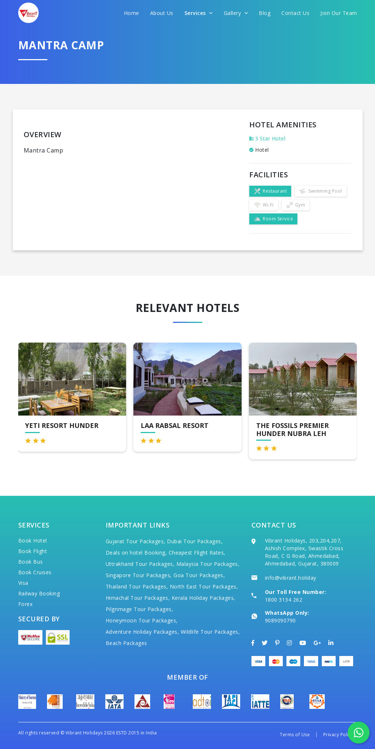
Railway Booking (39, 593)
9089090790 (280, 620)
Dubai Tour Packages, (195, 541)
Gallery (236, 12)
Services (198, 12)
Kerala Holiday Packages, (203, 597)
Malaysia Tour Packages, (208, 563)
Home (131, 12)
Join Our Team (338, 12)
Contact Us (295, 12)
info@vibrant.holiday (290, 577)
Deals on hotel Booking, (136, 552)
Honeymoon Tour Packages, (142, 620)
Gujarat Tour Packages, (135, 541)
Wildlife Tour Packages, (210, 631)
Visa (23, 582)
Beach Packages (126, 643)
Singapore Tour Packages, (139, 575)
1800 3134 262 (283, 599)
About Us (161, 12)
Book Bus (30, 561)
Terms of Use (295, 734)
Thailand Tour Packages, (137, 586)
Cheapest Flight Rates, (197, 552)
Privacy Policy (338, 734)
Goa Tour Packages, (199, 575)
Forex (25, 604)
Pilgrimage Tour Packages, (139, 609)
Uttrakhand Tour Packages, (140, 563)
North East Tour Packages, (204, 586)
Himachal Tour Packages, (138, 597)
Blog (264, 12)
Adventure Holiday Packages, (142, 631)
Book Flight (32, 551)
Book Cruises (35, 572)
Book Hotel (32, 540)
